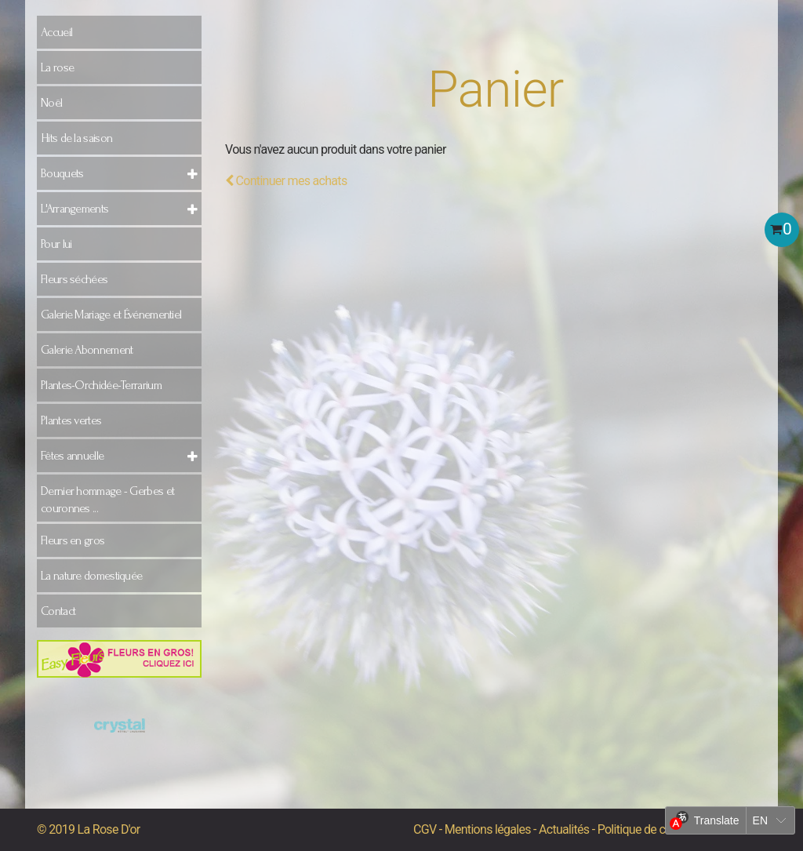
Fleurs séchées (74, 279)
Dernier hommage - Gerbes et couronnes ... (107, 499)
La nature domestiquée (91, 576)
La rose (57, 67)
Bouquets (62, 173)
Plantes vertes (71, 420)
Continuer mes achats (286, 180)
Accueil (56, 32)
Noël (51, 103)
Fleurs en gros (72, 540)
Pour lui (56, 244)
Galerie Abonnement (87, 350)
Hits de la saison (76, 138)
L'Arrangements (74, 209)
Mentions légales (488, 829)
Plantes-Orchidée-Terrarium (101, 385)
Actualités (564, 829)
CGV (424, 829)
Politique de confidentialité (664, 829)
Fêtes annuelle (72, 456)
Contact (58, 611)
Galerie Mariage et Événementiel (111, 314)
